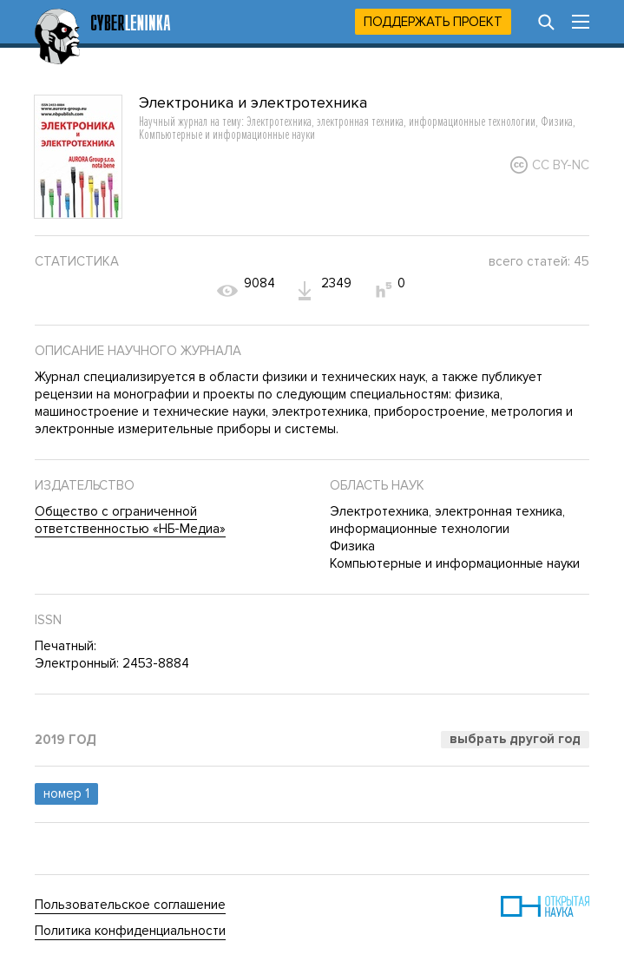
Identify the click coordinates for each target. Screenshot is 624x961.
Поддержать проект (433, 22)
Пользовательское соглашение (130, 904)
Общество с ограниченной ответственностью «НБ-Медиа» (130, 520)
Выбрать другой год (515, 739)
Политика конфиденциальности (130, 930)
